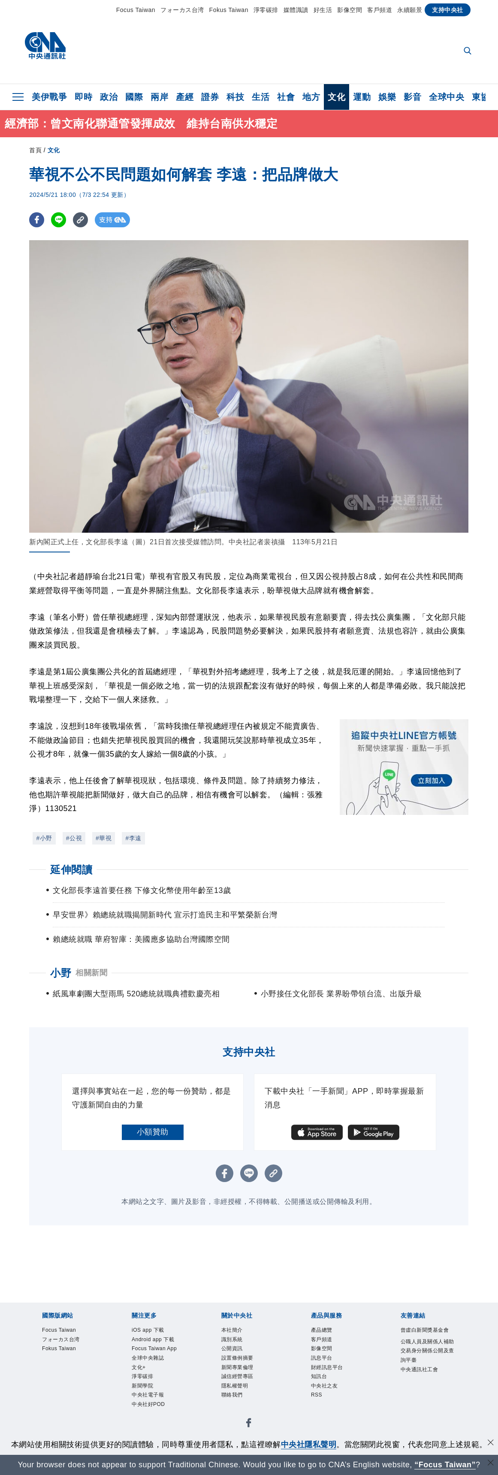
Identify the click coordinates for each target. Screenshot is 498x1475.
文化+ (142, 1400)
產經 (184, 97)
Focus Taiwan (135, 10)
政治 (109, 97)
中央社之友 (331, 1400)
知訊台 (323, 1389)
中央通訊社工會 (424, 1406)
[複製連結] (80, 219)
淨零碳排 (266, 10)
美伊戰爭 (49, 97)
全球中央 (446, 97)
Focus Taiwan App (156, 1372)
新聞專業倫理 (245, 1377)
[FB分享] (36, 219)
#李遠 (133, 838)
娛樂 (387, 97)
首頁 (35, 150)
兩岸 (159, 97)
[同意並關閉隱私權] (491, 1443)
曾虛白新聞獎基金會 (424, 1337)
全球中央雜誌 (155, 1389)
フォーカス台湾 (182, 10)
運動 (362, 97)
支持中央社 (447, 9)
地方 (311, 97)
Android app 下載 (158, 1349)
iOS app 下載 (155, 1331)
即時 (83, 97)
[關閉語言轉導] (491, 1463)
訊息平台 (327, 1366)
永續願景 (409, 10)
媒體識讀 (296, 10)
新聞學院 (147, 1423)
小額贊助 (153, 1132)
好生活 (323, 10)
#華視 (104, 838)
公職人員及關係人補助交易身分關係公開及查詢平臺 (424, 1371)
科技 (235, 97)
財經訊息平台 (335, 1377)
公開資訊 (237, 1354)
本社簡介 (237, 1331)
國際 (134, 97)
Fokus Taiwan (228, 10)
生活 (260, 97)
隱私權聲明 (241, 1400)
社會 (286, 97)
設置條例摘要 (245, 1366)
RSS (319, 1412)
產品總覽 (327, 1331)
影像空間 (349, 10)
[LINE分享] (58, 219)
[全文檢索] (468, 51)
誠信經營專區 (245, 1389)
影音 (412, 97)
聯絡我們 (237, 1412)
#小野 (44, 838)
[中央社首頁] (45, 47)
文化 (336, 97)
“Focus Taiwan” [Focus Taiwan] (445, 1464)
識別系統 (237, 1343)
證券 (210, 97)
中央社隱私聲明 (309, 1444)
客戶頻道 (379, 10)
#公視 (74, 838)
